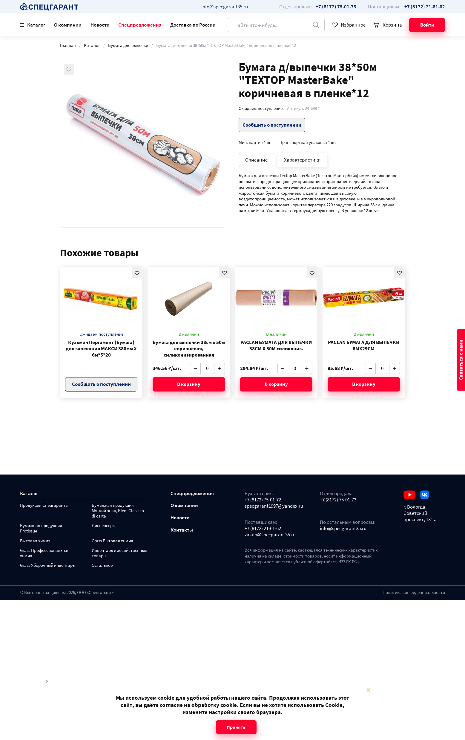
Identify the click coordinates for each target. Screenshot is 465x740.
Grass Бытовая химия (112, 541)
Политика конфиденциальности (414, 592)
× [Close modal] (368, 690)
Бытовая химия (35, 541)
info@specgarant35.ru (224, 6)
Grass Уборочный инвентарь (47, 565)
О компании (68, 25)
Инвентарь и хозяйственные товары (119, 553)
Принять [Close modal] (236, 727)
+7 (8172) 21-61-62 (263, 528)
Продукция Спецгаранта (44, 505)
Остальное (102, 565)
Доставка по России (193, 25)
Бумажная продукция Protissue (41, 528)
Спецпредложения (140, 25)
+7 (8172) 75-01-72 (263, 500)
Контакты (182, 530)
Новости (100, 25)
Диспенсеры (104, 525)
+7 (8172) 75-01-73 (338, 500)
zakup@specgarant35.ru (270, 535)
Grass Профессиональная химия (45, 553)
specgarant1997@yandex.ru (274, 506)
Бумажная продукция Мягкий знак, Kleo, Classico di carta (118, 511)
